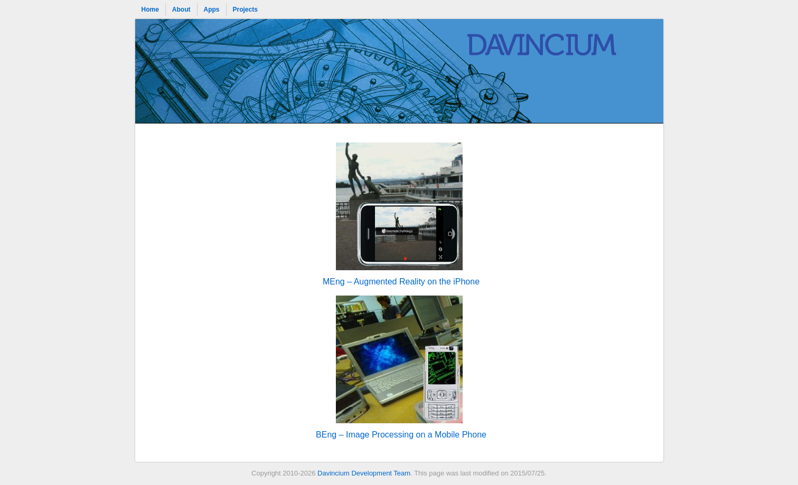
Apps (212, 9)
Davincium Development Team (363, 473)
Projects (245, 9)
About (181, 9)
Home (150, 9)
